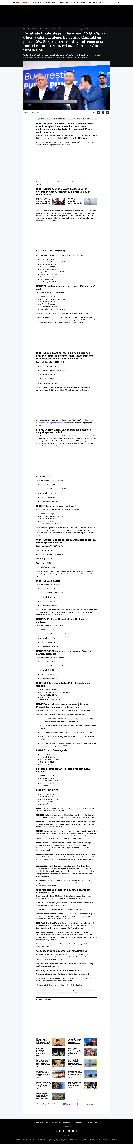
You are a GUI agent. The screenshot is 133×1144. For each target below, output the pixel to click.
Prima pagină (26, 29)
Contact (96, 1122)
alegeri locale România (42, 990)
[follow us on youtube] (66, 1104)
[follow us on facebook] (91, 1104)
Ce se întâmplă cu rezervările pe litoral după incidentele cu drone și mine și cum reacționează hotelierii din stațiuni (75, 1073)
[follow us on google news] (42, 1104)
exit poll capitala (90, 990)
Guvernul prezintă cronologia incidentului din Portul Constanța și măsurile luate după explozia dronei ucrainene (74, 201)
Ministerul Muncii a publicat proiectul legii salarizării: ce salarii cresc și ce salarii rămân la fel (42, 1096)
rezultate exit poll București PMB (45, 993)
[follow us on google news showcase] (54, 1104)
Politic (55, 2)
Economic (47, 2)
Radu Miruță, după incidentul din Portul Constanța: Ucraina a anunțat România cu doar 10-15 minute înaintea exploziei (43, 201)
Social (73, 2)
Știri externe (64, 2)
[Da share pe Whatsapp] (107, 112)
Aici (37, 985)
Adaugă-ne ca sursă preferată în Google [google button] (51, 118)
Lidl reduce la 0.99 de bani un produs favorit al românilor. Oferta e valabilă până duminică (43, 1085)
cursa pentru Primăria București (75, 990)
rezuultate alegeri (84, 993)
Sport (101, 2)
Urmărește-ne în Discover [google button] (82, 118)
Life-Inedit (81, 2)
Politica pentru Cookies (53, 1122)
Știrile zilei (37, 2)
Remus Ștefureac (66, 845)
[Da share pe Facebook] (98, 112)
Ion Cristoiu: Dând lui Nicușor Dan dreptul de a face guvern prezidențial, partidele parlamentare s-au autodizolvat (43, 1062)
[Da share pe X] (103, 112)
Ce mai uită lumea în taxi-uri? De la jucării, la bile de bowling (75, 1084)
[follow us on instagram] (79, 1104)
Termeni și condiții (67, 1122)
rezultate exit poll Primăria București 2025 (66, 993)
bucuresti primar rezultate (57, 990)
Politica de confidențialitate (83, 1122)
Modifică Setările (66, 1126)
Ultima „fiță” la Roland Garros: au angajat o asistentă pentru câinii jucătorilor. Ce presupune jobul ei (74, 1051)
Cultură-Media (92, 2)
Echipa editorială (39, 1122)
